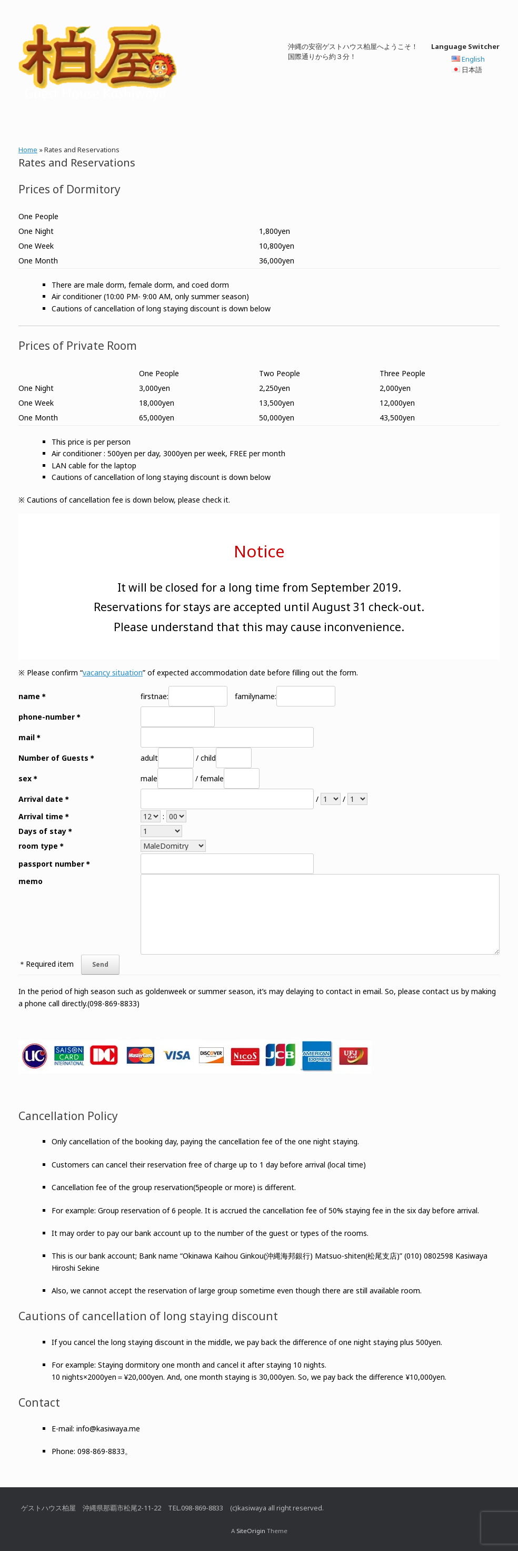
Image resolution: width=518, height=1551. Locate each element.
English (473, 59)
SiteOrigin (250, 1531)
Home (27, 149)
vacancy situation (113, 672)
